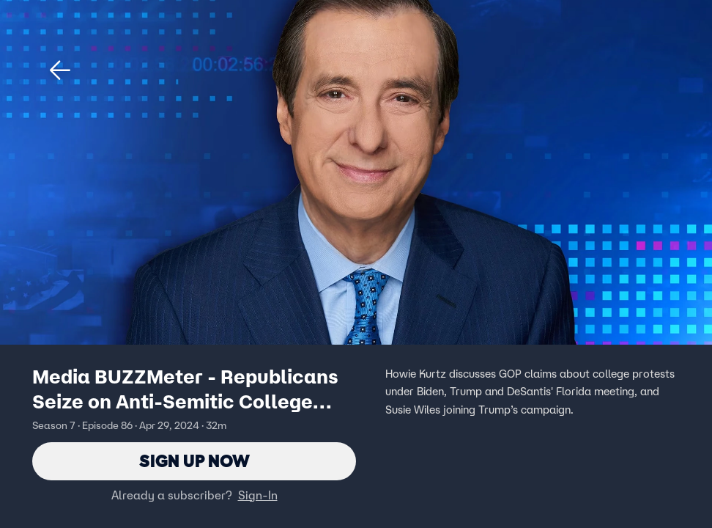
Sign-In (258, 495)
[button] (60, 70)
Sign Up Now (194, 461)
